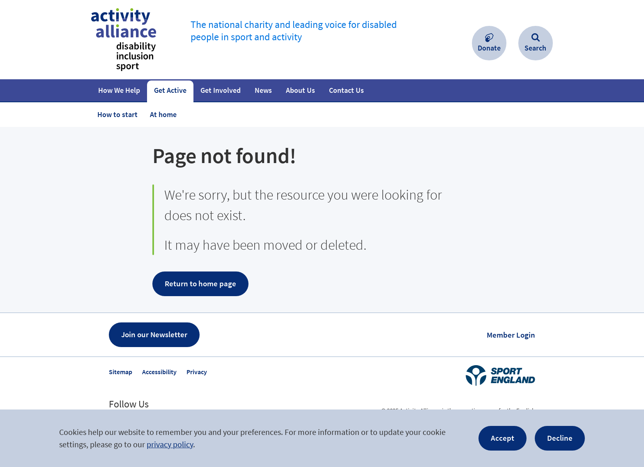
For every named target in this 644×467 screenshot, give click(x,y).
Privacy (196, 372)
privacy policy (170, 444)
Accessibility (159, 372)
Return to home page (200, 283)
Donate (489, 48)
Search (535, 48)
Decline (560, 438)
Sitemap (120, 372)
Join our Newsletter (154, 334)
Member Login (511, 335)
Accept (502, 438)
